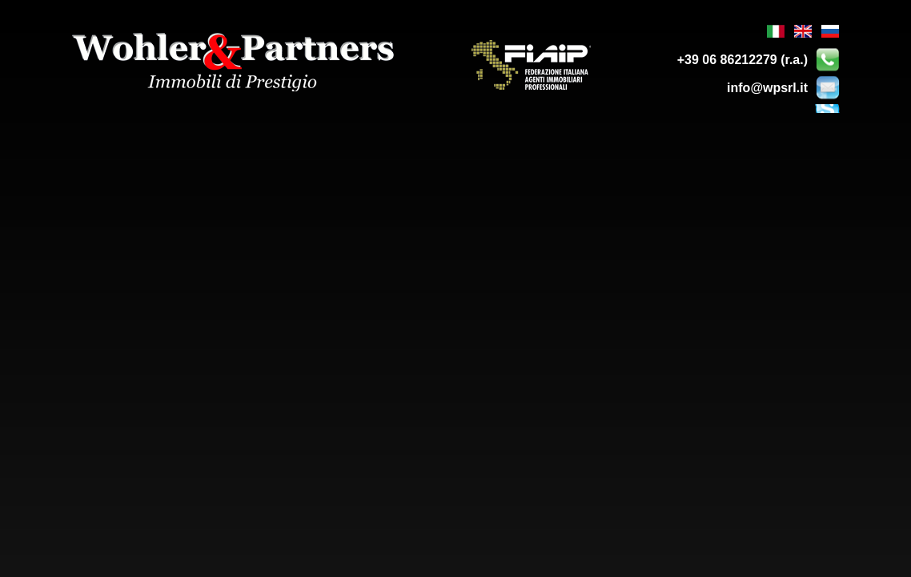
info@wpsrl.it (767, 88)
